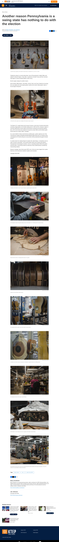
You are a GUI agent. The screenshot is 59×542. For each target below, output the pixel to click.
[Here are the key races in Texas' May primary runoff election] (5, 520)
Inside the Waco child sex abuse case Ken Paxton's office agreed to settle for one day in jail (32, 509)
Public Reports (35, 532)
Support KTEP (23, 530)
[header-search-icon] (49, 1)
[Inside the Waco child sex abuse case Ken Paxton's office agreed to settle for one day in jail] (24, 508)
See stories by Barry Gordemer (17, 487)
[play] (3, 5)
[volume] (6, 5)
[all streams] (53, 5)
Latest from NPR (29, 472)
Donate (54, 1)
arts (23, 472)
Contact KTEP (35, 530)
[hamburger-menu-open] (3, 2)
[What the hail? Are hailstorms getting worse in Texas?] (42, 508)
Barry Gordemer (9, 29)
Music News (4, 12)
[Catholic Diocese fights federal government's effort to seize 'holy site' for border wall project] (5, 508)
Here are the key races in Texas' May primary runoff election (14, 519)
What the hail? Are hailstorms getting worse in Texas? (51, 508)
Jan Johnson (17, 29)
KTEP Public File (24, 532)
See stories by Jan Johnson (16, 495)
